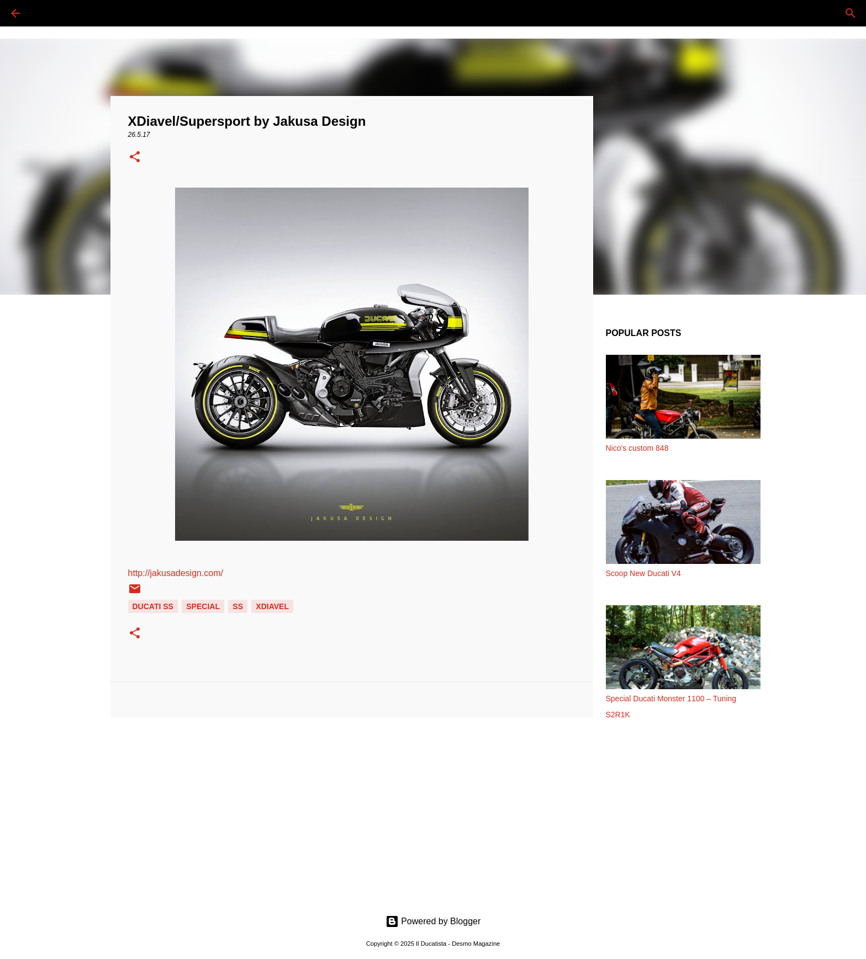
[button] (134, 158)
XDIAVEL (272, 606)
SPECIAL (203, 606)
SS (238, 606)
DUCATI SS (153, 606)
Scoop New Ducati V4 (643, 573)
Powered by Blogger (433, 921)
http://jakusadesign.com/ (176, 573)
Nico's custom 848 (637, 448)
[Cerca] (46, 13)
